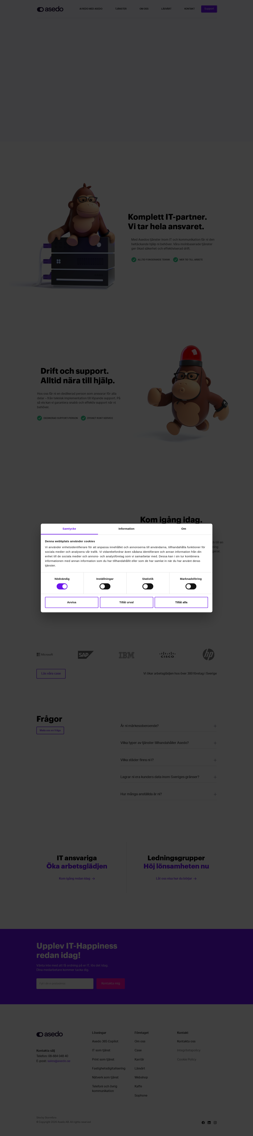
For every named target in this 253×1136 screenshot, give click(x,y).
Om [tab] (183, 528)
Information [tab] (127, 528)
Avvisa (71, 602)
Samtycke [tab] (69, 528)
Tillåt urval (126, 602)
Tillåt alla (181, 602)
